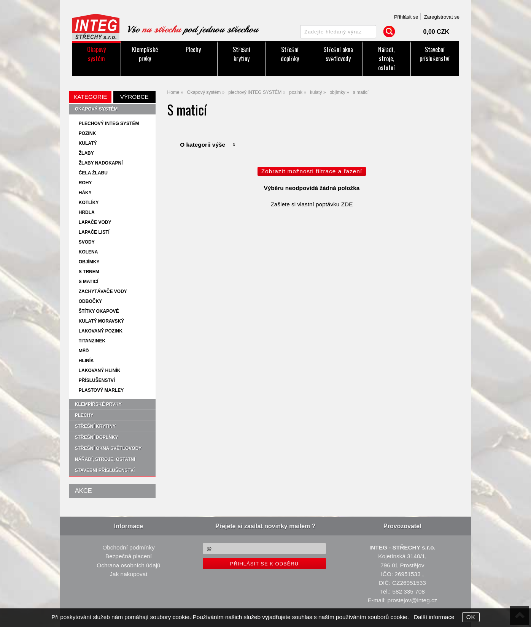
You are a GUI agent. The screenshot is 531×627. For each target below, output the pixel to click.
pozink (87, 133)
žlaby (86, 153)
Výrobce (134, 96)
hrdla (87, 212)
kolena (88, 252)
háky (85, 192)
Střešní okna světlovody (338, 54)
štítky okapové (99, 311)
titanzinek (92, 341)
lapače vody (95, 222)
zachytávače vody (103, 291)
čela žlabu (93, 173)
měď (84, 350)
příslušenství (97, 380)
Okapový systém (96, 54)
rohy (85, 182)
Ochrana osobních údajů (128, 565)
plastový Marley (101, 390)
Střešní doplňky (290, 54)
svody (87, 242)
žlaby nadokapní (101, 163)
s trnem (89, 271)
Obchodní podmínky (128, 547)
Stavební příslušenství (435, 54)
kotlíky (89, 202)
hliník (86, 360)
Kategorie (90, 96)
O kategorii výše (202, 144)
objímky (89, 261)
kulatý (88, 143)
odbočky (90, 301)
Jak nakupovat (128, 574)
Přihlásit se (406, 17)
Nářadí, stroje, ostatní (386, 58)
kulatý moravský (101, 321)
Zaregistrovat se (441, 17)
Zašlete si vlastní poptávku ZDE (311, 204)
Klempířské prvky (145, 54)
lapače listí (94, 232)
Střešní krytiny (241, 54)
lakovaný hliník (100, 370)
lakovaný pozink (100, 331)
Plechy (193, 49)
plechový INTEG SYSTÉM (109, 123)
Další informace (434, 617)
